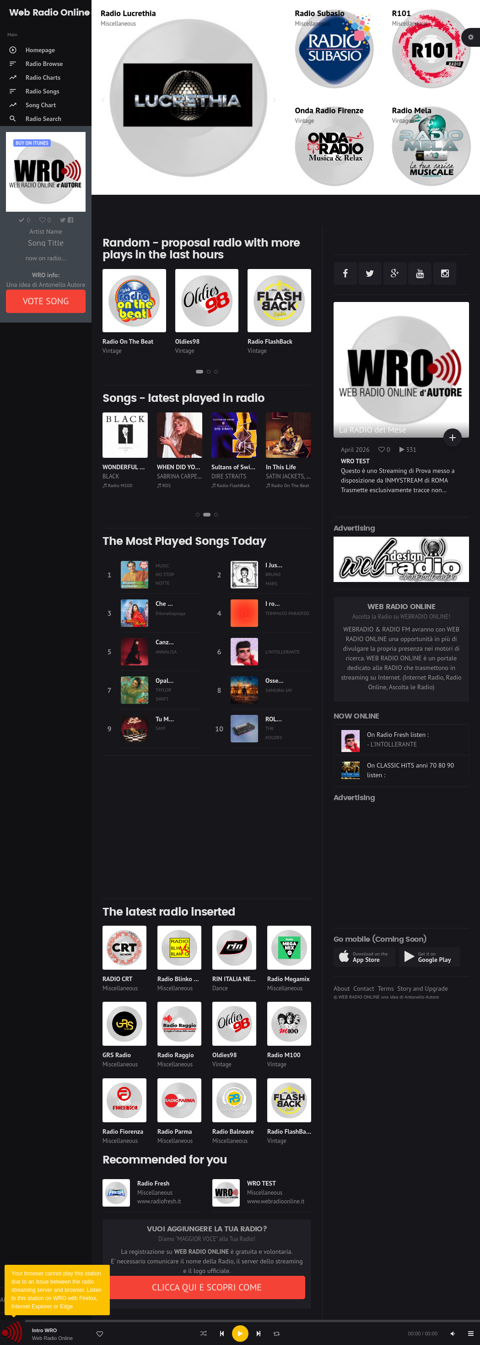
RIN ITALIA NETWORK (241, 979)
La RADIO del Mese (372, 429)
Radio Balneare (233, 1131)
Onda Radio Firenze (329, 110)
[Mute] (452, 1333)
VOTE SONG (46, 301)
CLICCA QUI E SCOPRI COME (207, 1287)
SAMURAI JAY (278, 690)
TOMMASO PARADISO (287, 613)
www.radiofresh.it (159, 1201)
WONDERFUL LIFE (181, 467)
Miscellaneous (118, 23)
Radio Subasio (320, 13)
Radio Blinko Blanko (184, 979)
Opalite (166, 680)
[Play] (240, 1333)
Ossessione (280, 680)
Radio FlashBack (270, 341)
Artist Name (45, 231)
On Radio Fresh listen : (398, 746)
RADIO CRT (117, 979)
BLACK (165, 476)
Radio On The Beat (127, 341)
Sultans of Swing (289, 467)
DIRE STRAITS (283, 476)
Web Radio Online (52, 1338)
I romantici (280, 603)
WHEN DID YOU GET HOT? (246, 467)
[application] (240, 1333)
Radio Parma (174, 1131)
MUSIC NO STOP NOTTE (165, 574)
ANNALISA (166, 651)
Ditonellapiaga (170, 613)
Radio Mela (411, 110)
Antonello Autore (421, 997)
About (342, 988)
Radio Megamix (288, 979)
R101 (401, 13)
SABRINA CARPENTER (238, 476)
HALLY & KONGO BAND (132, 476)
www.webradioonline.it (275, 1201)
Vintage (304, 121)
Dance (220, 988)
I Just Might (281, 565)
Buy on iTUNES (32, 143)
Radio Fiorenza (122, 1131)
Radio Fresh (153, 1183)
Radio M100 (172, 485)
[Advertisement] (206, 827)
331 (408, 449)
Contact (363, 988)
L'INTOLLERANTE (282, 651)
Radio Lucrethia (121, 485)
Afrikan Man (118, 467)
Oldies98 (187, 341)
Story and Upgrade (422, 988)
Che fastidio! (173, 603)
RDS (108, 13)
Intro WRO (44, 1330)
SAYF (161, 728)
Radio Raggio (175, 1055)
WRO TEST (261, 1183)
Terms (386, 988)
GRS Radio (116, 1055)
